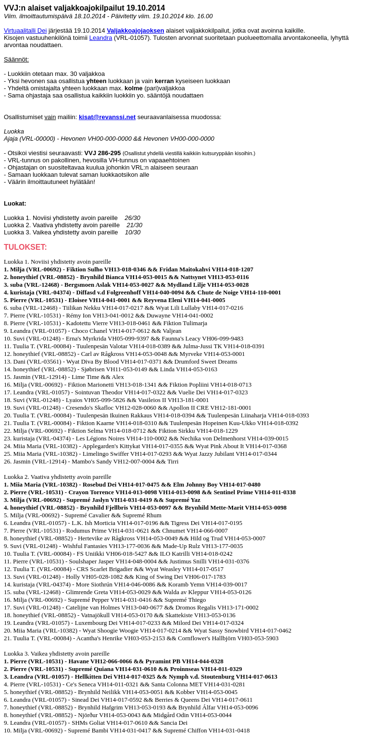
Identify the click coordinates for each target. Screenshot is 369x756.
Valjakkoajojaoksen (135, 30)
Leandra (100, 37)
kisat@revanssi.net (107, 117)
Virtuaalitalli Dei (25, 30)
